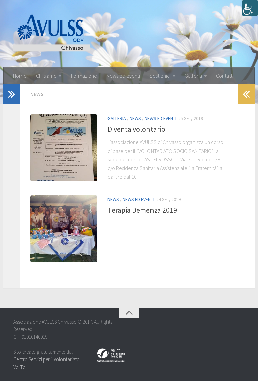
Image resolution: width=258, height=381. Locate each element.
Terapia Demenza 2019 (142, 210)
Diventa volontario (136, 129)
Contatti (224, 75)
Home (20, 75)
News (135, 118)
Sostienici (160, 75)
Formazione (84, 75)
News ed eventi (123, 75)
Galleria (193, 75)
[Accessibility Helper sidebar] (250, 8)
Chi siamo (46, 75)
